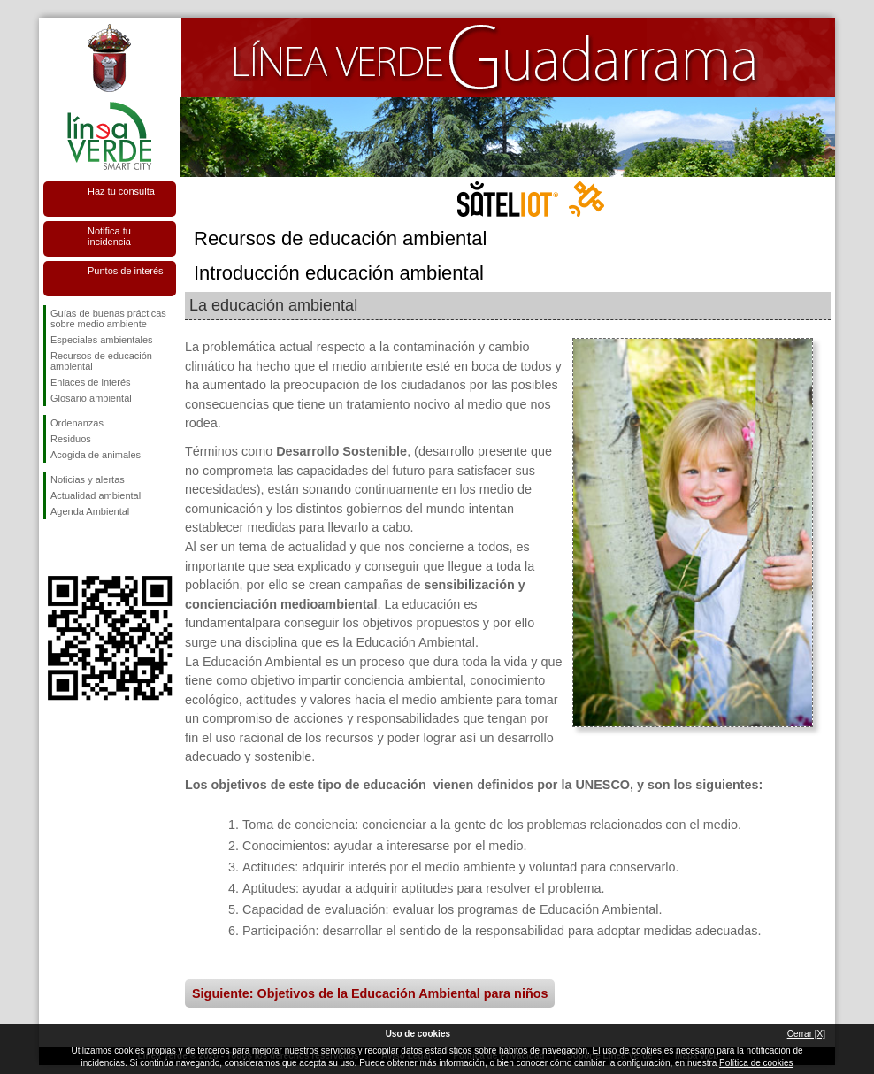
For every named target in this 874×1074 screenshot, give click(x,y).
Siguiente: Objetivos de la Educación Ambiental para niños (370, 993)
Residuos (70, 438)
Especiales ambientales (101, 339)
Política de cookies (756, 1063)
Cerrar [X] (806, 1034)
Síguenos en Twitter (83, 547)
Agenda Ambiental (89, 511)
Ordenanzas (77, 423)
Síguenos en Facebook (54, 547)
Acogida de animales (95, 454)
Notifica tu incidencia (109, 236)
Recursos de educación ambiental (101, 361)
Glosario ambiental (91, 398)
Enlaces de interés (90, 382)
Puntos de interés (126, 270)
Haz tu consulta (121, 191)
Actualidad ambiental (95, 495)
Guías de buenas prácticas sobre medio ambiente (108, 318)
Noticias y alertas (87, 479)
